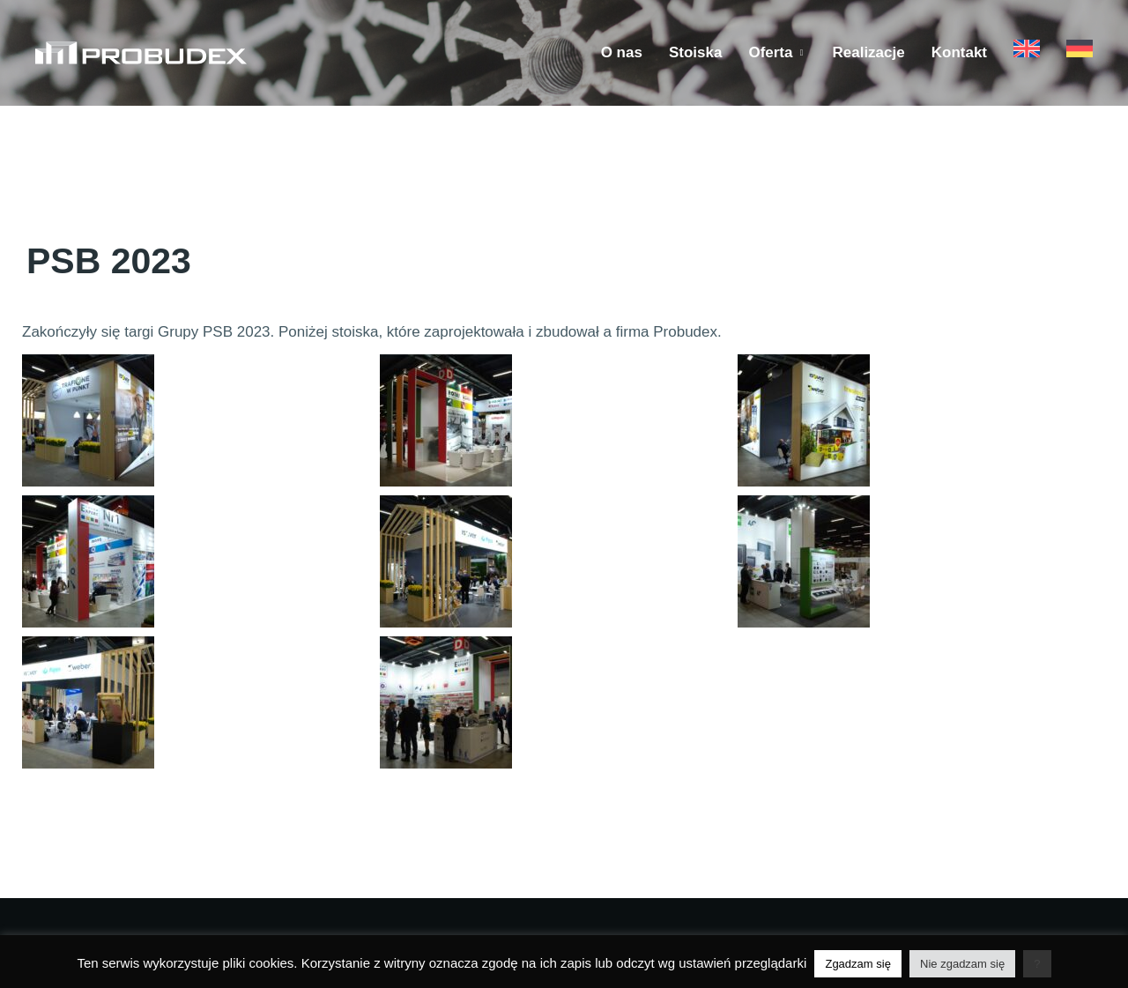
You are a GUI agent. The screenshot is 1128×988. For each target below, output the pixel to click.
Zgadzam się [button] (857, 963)
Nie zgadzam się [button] (962, 963)
